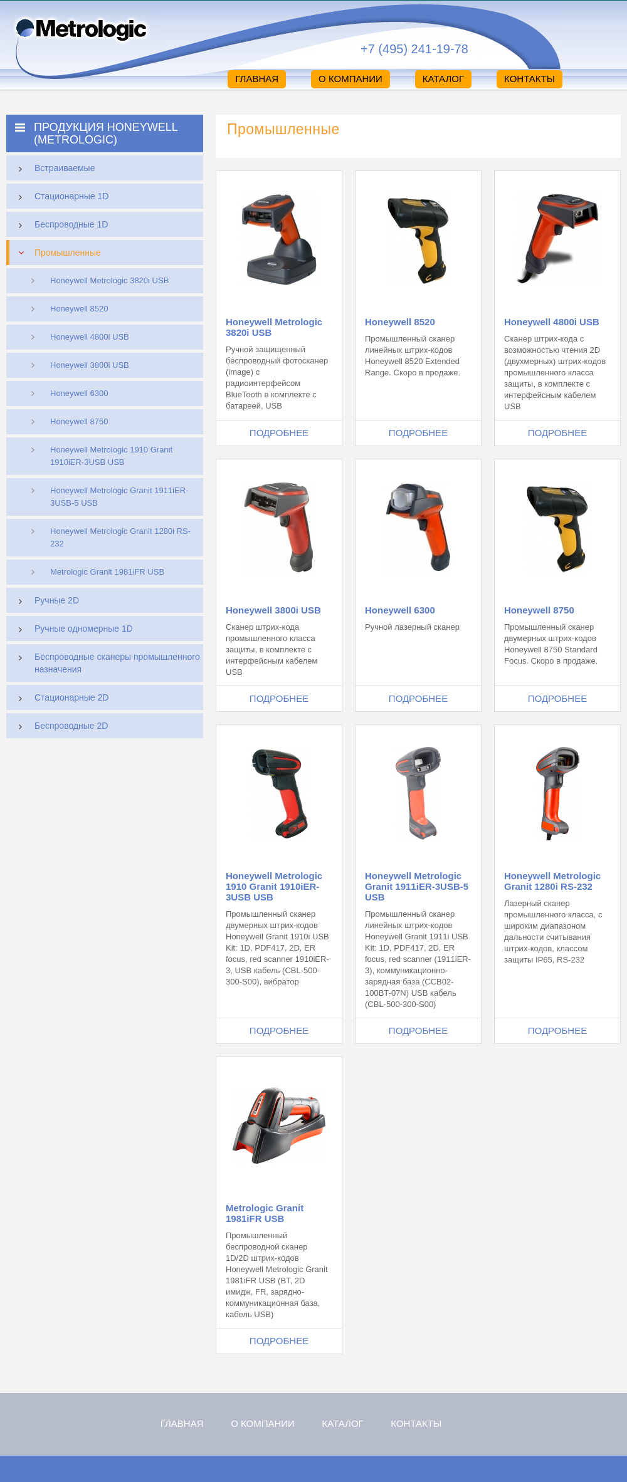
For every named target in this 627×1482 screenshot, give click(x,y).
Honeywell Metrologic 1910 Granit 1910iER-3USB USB (111, 456)
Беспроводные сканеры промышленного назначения (106, 661)
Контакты (529, 78)
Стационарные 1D (60, 197)
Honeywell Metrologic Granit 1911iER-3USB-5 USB (119, 497)
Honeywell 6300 (79, 393)
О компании (350, 78)
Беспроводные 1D (60, 225)
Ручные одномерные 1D (73, 630)
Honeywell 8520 (79, 308)
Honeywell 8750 (79, 421)
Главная (256, 78)
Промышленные (57, 253)
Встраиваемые (54, 169)
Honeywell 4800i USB (89, 337)
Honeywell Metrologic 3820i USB (109, 280)
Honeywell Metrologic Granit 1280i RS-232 (120, 537)
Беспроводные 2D (60, 727)
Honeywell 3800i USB (89, 365)
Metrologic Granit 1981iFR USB (107, 572)
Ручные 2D (46, 601)
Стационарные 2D (60, 698)
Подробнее (279, 432)
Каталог (443, 78)
